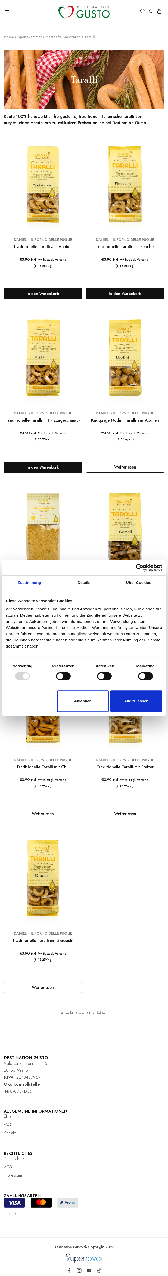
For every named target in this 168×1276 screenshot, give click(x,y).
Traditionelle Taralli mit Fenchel (125, 246)
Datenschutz (14, 1159)
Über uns (11, 1116)
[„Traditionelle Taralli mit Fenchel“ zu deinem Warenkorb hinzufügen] (125, 293)
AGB (8, 1167)
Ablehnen (82, 701)
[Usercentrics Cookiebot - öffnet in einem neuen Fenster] (139, 568)
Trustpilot (11, 1214)
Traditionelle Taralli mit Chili (43, 767)
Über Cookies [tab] (138, 582)
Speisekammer (30, 36)
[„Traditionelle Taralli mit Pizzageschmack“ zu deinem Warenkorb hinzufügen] (43, 467)
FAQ (7, 1125)
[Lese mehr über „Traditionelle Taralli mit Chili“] (43, 814)
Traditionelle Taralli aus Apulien (43, 246)
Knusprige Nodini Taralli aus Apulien (125, 420)
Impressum (13, 1175)
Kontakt (10, 1133)
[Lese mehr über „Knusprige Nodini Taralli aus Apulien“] (125, 467)
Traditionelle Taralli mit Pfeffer (125, 767)
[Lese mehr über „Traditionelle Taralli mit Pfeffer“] (125, 814)
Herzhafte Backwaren (63, 36)
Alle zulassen (136, 701)
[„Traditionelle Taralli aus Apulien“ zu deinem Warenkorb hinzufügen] (43, 293)
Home (9, 36)
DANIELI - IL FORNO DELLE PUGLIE (43, 239)
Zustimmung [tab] (29, 582)
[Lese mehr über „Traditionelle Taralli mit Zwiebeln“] (43, 987)
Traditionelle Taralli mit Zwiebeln (42, 940)
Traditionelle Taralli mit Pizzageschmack (43, 420)
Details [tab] (84, 582)
